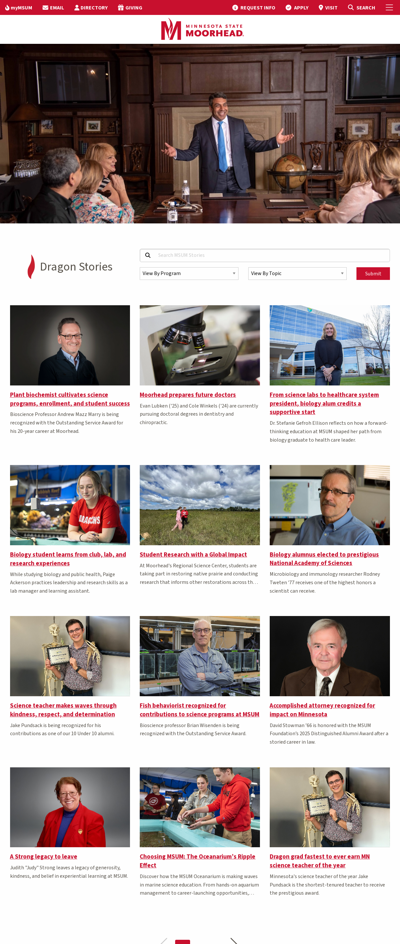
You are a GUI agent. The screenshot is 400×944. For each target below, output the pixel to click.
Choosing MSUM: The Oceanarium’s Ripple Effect (197, 861)
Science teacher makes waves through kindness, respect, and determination (63, 710)
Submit (373, 273)
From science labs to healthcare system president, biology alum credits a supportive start (324, 403)
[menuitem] (18, 7)
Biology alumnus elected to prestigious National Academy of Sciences (324, 559)
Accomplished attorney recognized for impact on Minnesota (322, 710)
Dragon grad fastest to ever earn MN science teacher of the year (320, 861)
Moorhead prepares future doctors (188, 394)
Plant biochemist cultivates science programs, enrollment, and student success (70, 399)
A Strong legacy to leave (43, 856)
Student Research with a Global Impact (193, 554)
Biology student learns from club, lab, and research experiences (68, 559)
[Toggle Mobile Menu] (390, 7)
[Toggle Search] (361, 7)
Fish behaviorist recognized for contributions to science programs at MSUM (199, 710)
